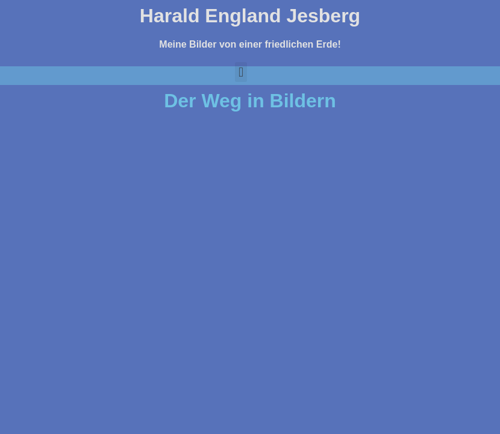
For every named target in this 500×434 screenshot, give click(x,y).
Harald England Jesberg (250, 16)
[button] (240, 72)
